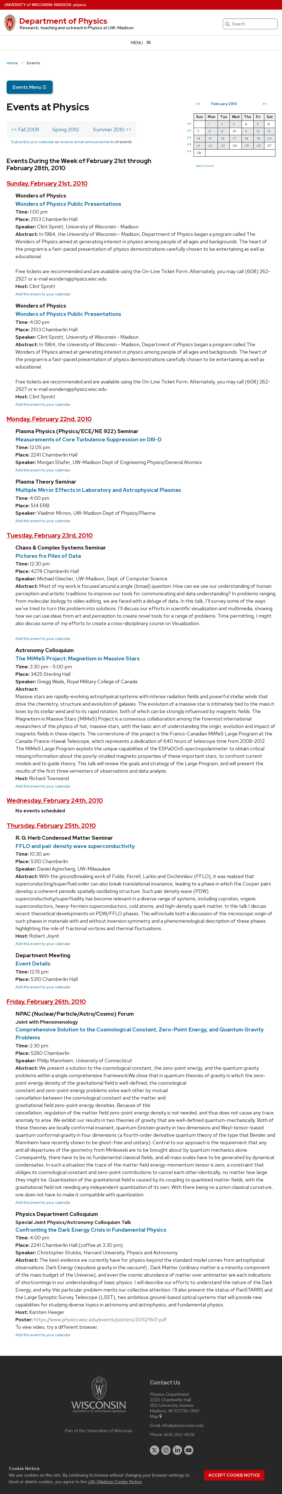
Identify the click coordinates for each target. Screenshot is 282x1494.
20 (270, 138)
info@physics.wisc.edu (183, 1425)
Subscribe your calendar (32, 141)
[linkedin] (177, 1450)
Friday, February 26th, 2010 (46, 1002)
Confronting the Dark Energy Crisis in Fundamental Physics (90, 1229)
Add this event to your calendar (42, 294)
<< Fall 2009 (25, 129)
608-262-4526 (179, 1434)
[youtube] (189, 1450)
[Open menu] (141, 42)
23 (223, 145)
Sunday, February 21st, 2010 (47, 184)
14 (198, 138)
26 (259, 145)
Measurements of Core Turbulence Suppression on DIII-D (88, 439)
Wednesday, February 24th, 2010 (55, 801)
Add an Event (205, 166)
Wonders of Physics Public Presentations (68, 203)
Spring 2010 (65, 129)
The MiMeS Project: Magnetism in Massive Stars (77, 658)
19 (258, 138)
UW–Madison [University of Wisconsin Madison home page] (37, 4)
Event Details (32, 963)
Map (156, 1416)
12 (258, 131)
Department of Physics (63, 21)
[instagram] (166, 1450)
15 (210, 138)
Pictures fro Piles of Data (48, 555)
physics (80, 4)
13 (269, 131)
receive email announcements (87, 141)
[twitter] (154, 1450)
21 (198, 145)
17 (234, 138)
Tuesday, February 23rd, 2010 (50, 536)
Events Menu (30, 87)
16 (222, 138)
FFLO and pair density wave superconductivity (75, 846)
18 (246, 138)
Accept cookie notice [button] (234, 1475)
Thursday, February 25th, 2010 (51, 826)
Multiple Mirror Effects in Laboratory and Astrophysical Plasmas (98, 489)
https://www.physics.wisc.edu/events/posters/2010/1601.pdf (100, 1319)
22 (210, 145)
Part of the (98, 1431)
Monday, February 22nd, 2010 (49, 419)
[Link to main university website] (98, 1413)
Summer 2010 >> (112, 129)
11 (246, 131)
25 (247, 145)
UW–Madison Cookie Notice (115, 1482)
